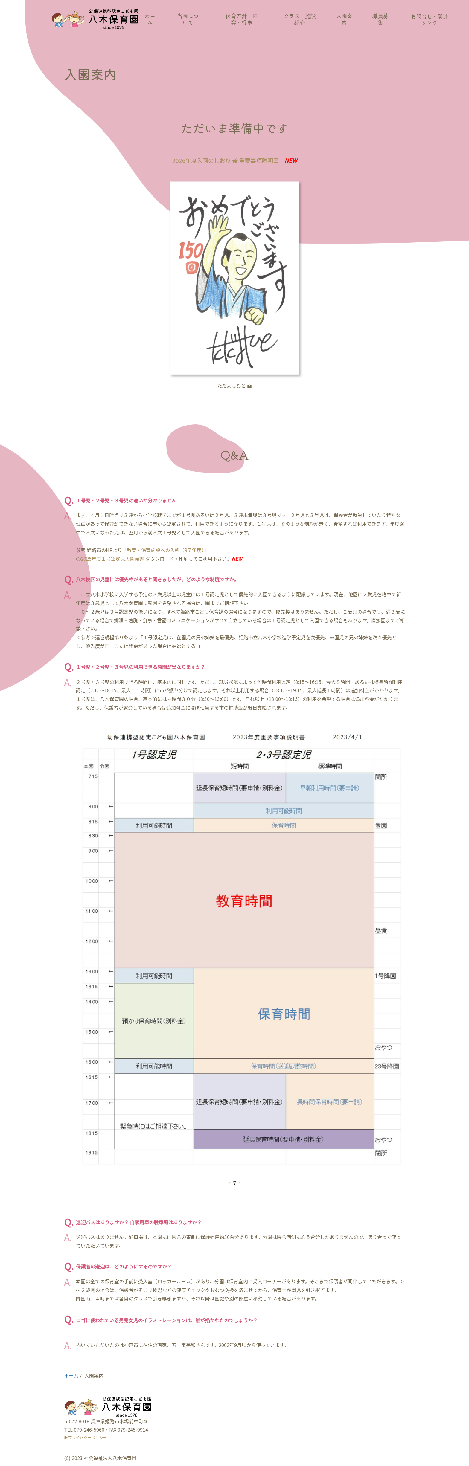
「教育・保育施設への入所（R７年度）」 (165, 550)
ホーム (71, 1375)
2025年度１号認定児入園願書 (112, 558)
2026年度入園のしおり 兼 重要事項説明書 (225, 160)
